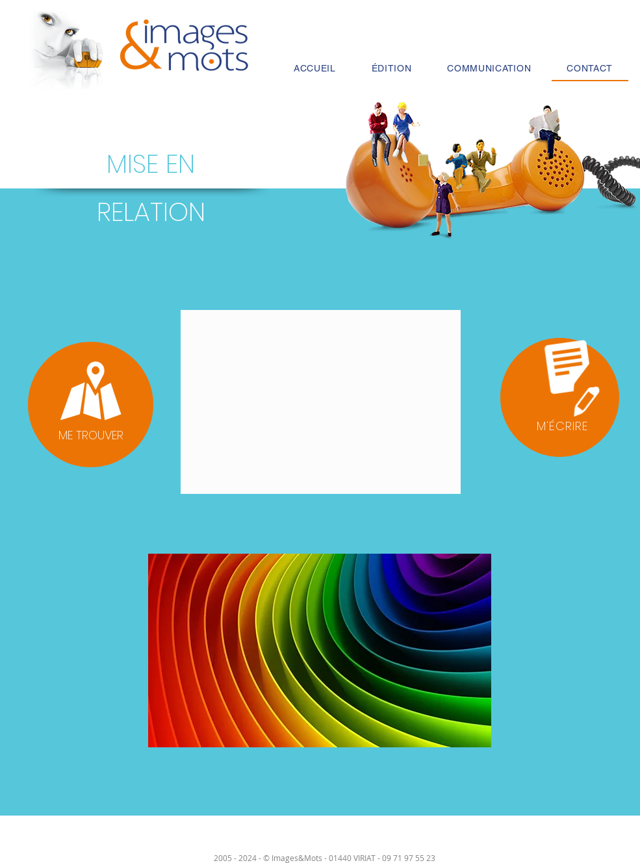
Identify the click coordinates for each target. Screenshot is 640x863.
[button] (559, 397)
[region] (91, 402)
